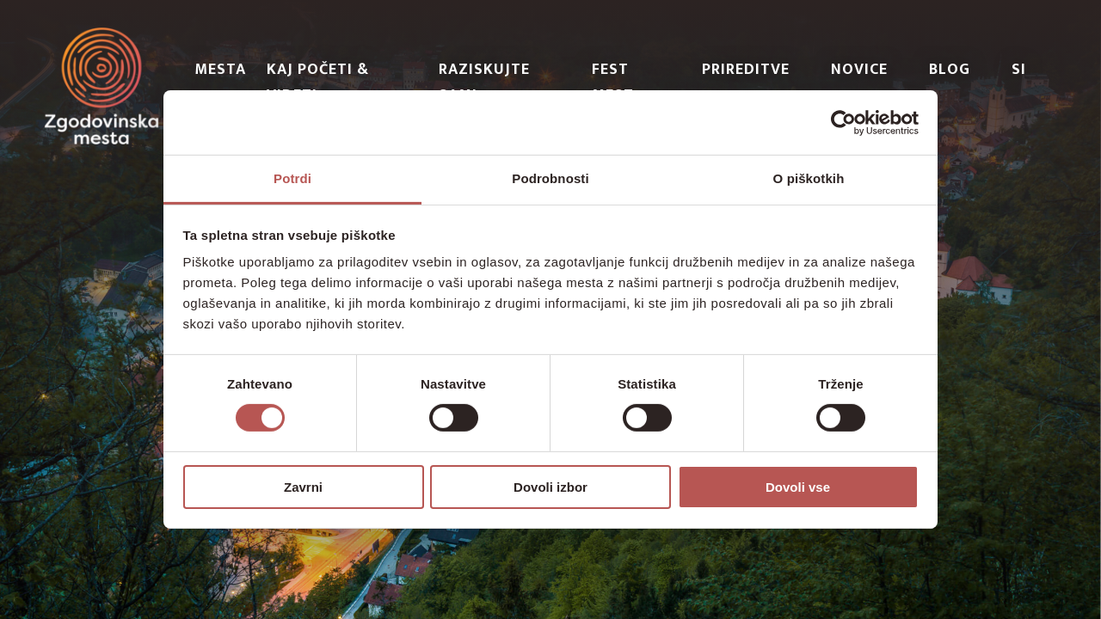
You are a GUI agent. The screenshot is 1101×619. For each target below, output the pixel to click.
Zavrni (303, 487)
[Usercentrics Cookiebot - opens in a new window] (843, 122)
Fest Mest (613, 82)
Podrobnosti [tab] (550, 178)
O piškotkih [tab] (809, 178)
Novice (859, 70)
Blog (949, 70)
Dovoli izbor (550, 487)
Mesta (220, 70)
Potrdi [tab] (292, 178)
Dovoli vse (798, 487)
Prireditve (746, 70)
